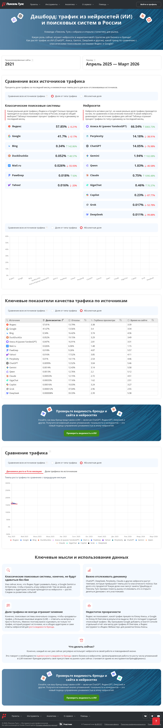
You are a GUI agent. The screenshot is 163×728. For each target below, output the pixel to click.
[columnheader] (54, 320)
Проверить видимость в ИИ (81, 433)
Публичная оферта (111, 724)
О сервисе (86, 4)
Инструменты (51, 4)
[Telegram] (151, 716)
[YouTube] (158, 716)
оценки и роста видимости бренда (54, 655)
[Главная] (13, 4)
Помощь (102, 4)
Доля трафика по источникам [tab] (61, 471)
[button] (156, 721)
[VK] (145, 716)
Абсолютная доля (92, 96)
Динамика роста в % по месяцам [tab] (24, 471)
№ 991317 (98, 724)
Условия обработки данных (46, 725)
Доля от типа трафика (66, 96)
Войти (143, 4)
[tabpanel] (81, 510)
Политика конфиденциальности (133, 724)
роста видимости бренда (41, 627)
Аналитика (70, 4)
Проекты (34, 4)
